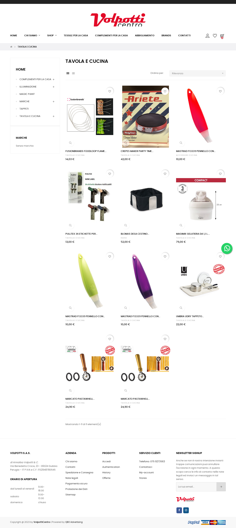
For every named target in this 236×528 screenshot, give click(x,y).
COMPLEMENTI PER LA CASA (35, 79)
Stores (143, 478)
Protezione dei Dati (76, 489)
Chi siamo (71, 461)
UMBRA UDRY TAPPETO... (190, 316)
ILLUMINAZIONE (28, 87)
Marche (21, 138)
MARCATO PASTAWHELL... (80, 399)
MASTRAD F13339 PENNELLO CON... (196, 151)
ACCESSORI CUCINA (186, 155)
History (106, 472)
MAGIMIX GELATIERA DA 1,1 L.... (193, 234)
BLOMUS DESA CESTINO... (135, 234)
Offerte (106, 478)
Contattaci (145, 467)
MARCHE (25, 101)
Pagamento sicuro (76, 484)
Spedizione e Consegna (79, 472)
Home (21, 69)
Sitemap (70, 495)
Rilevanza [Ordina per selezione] (199, 73)
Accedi (106, 461)
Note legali (71, 478)
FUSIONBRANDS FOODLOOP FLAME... (85, 151)
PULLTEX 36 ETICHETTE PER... (81, 234)
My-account (146, 472)
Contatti (70, 467)
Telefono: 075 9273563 (152, 461)
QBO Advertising (74, 522)
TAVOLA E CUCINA (30, 116)
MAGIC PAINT (27, 94)
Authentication (111, 467)
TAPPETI (24, 109)
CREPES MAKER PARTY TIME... (137, 151)
